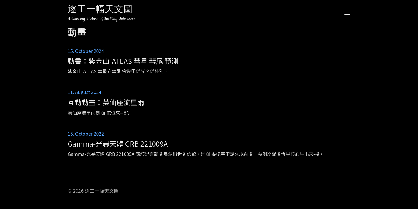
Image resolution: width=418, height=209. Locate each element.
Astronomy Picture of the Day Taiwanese (101, 19)
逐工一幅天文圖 (100, 10)
